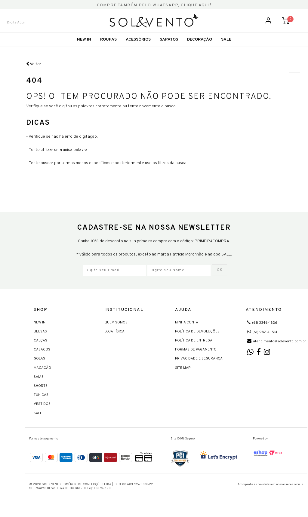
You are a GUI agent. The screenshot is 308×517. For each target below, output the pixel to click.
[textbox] (41, 28)
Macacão (42, 376)
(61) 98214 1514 (262, 341)
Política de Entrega (193, 349)
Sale (38, 422)
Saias (39, 386)
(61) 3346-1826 (262, 331)
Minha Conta (186, 331)
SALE (226, 49)
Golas (39, 367)
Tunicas (41, 404)
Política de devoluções (197, 340)
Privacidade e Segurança (199, 367)
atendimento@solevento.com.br (276, 350)
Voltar (33, 73)
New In (84, 49)
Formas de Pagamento (196, 358)
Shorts (41, 395)
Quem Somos (116, 331)
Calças (40, 349)
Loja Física (114, 340)
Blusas (40, 340)
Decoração (199, 49)
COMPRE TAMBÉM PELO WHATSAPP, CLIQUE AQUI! (154, 5)
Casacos (42, 358)
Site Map (182, 376)
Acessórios (138, 49)
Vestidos (42, 413)
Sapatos (169, 49)
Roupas (108, 49)
